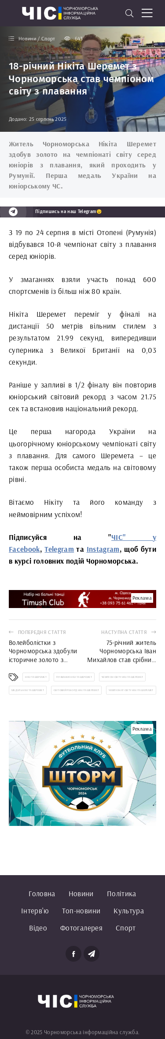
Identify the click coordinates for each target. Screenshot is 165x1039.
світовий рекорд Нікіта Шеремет (76, 690)
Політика (121, 893)
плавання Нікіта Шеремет (74, 677)
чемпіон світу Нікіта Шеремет (122, 677)
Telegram (59, 549)
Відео (38, 927)
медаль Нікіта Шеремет (27, 690)
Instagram (103, 549)
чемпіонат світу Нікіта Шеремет (131, 690)
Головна (42, 893)
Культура (129, 910)
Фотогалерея (81, 927)
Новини (81, 893)
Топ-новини (81, 910)
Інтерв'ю (35, 910)
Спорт (126, 927)
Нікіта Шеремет (36, 677)
